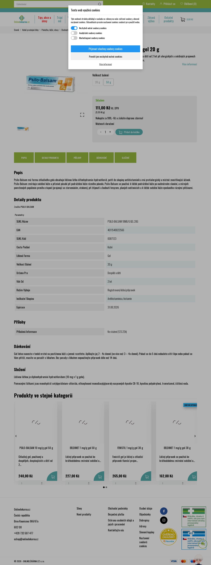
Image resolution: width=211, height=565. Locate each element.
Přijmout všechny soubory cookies (105, 49)
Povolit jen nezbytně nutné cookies (105, 56)
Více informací (105, 64)
